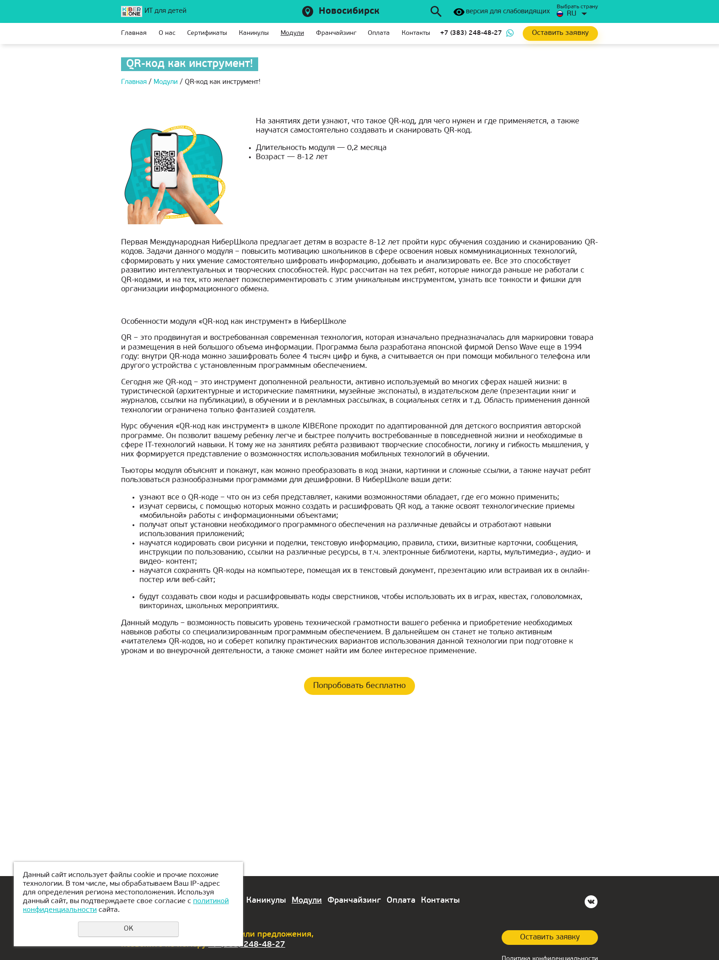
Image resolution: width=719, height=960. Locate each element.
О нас (167, 33)
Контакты (416, 33)
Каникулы (254, 33)
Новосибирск (349, 11)
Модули (292, 33)
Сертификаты (207, 33)
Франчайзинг (336, 33)
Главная (134, 33)
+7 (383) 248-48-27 (471, 33)
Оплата (379, 33)
